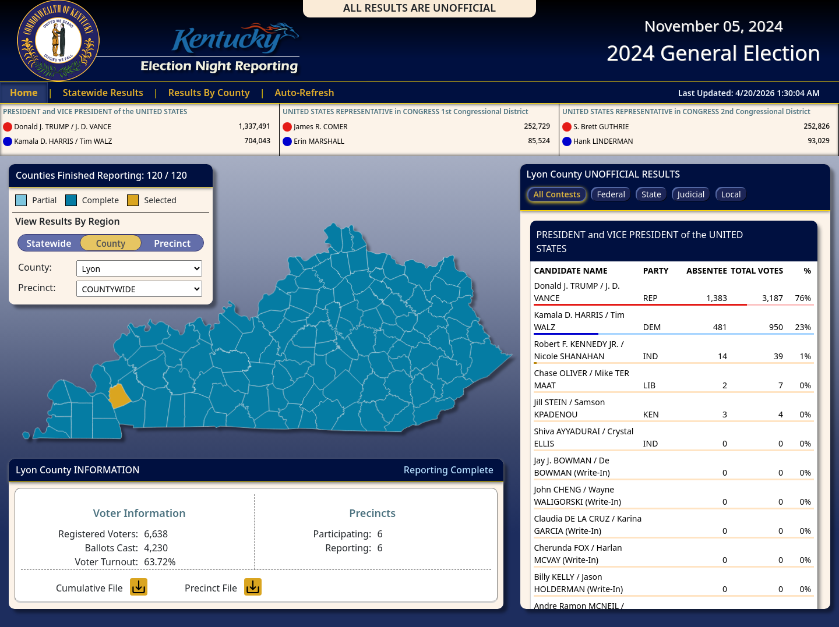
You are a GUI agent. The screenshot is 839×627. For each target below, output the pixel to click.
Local (731, 194)
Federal (611, 194)
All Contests (556, 194)
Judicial (691, 194)
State (651, 194)
